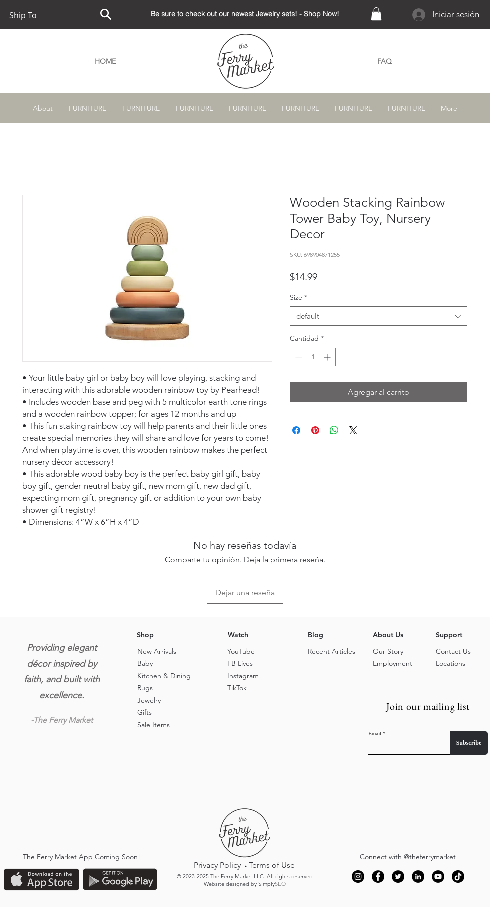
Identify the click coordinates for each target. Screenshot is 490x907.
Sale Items (154, 725)
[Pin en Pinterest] (316, 430)
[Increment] (328, 357)
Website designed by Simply (245, 884)
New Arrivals (157, 651)
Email (375, 733)
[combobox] (379, 316)
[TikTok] (458, 876)
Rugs (145, 688)
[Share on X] (354, 430)
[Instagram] (358, 876)
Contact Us (453, 651)
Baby (145, 663)
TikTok (237, 688)
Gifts (145, 712)
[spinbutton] (313, 357)
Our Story (388, 651)
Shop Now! (322, 14)
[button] (376, 14)
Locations (451, 663)
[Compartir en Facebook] (296, 430)
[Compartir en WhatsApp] (334, 430)
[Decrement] (298, 357)
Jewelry (149, 700)
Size (299, 297)
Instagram (243, 676)
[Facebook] (378, 876)
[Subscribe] (469, 743)
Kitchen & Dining (164, 676)
